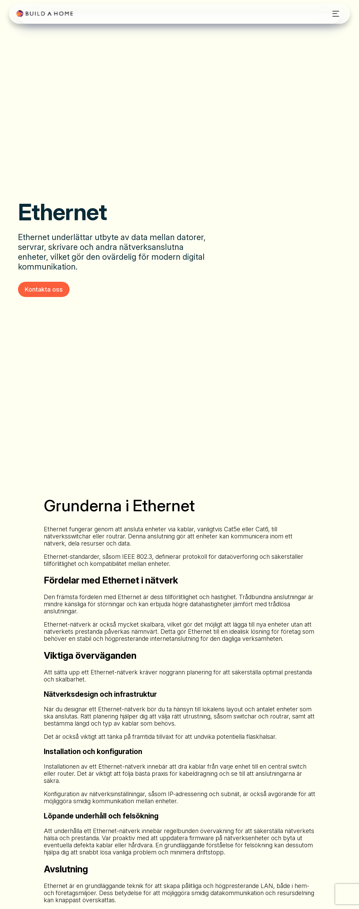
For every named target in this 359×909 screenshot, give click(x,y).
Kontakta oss (44, 289)
